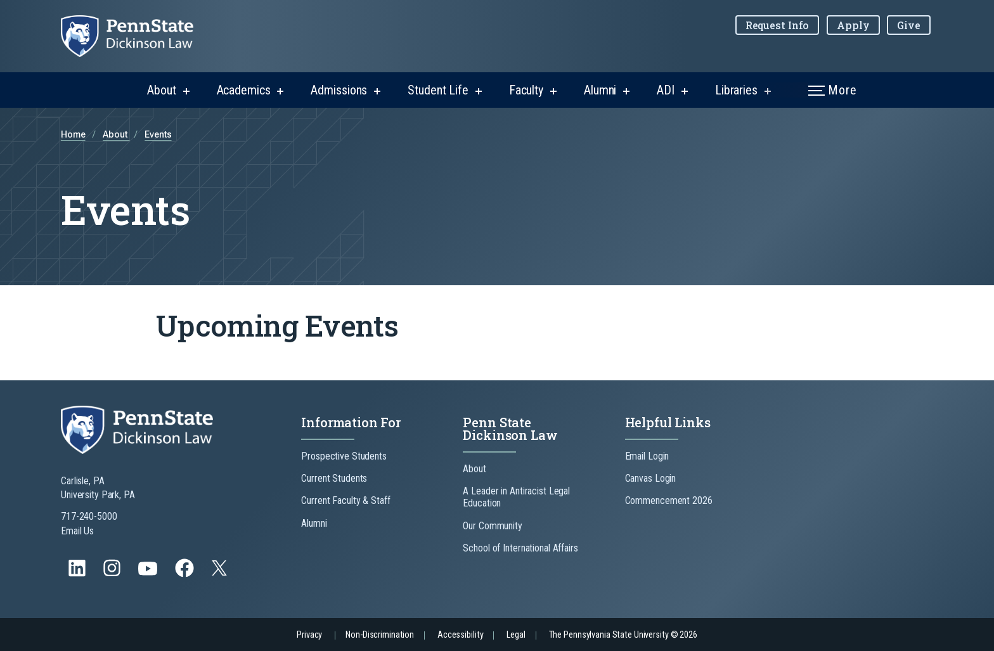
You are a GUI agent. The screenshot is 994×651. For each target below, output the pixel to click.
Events (158, 134)
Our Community (492, 526)
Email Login (647, 456)
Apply (853, 25)
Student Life (438, 90)
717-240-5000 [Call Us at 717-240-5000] (89, 516)
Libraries (736, 90)
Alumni (600, 90)
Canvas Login (650, 478)
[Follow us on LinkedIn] (78, 574)
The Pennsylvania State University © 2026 (623, 634)
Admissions (339, 90)
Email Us (77, 531)
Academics (244, 90)
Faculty (526, 90)
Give (908, 25)
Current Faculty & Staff (345, 500)
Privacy (309, 634)
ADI (665, 90)
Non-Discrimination (379, 634)
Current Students (334, 478)
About (161, 90)
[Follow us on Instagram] (113, 574)
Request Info (778, 25)
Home (73, 134)
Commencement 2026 (669, 500)
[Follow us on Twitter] (220, 572)
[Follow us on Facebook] (186, 574)
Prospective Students (344, 456)
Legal (516, 634)
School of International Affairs (520, 548)
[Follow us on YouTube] (149, 574)
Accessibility (460, 634)
